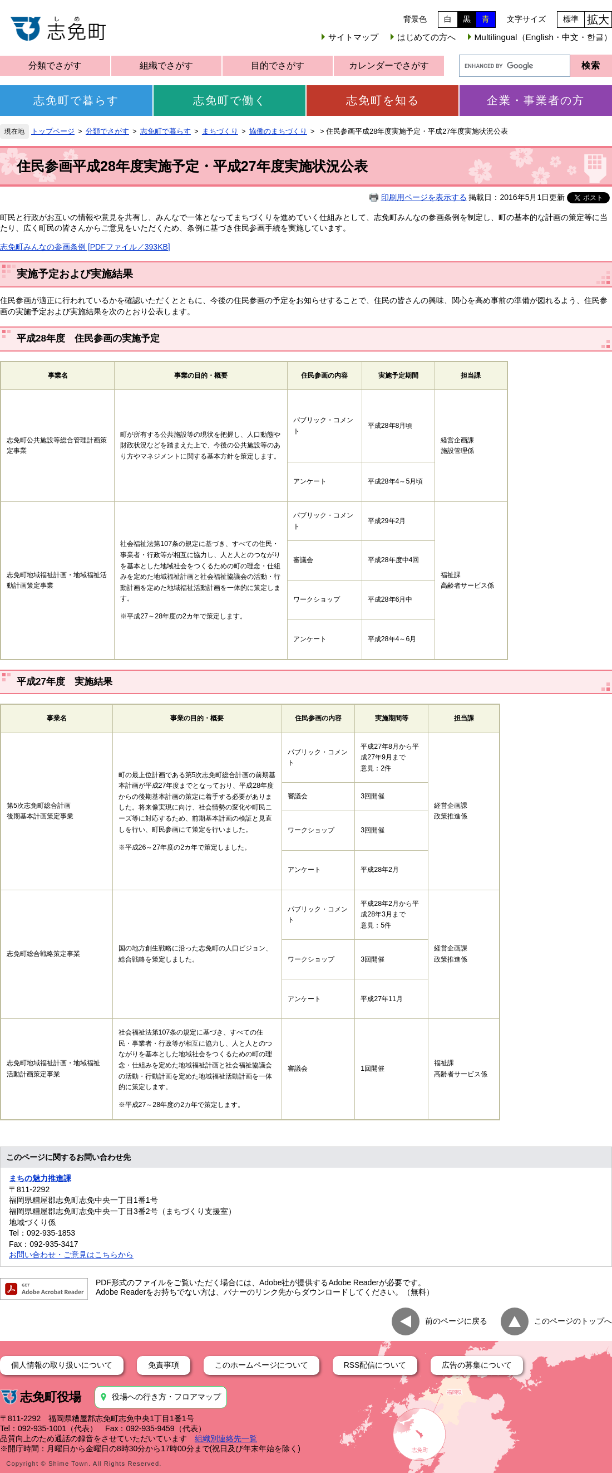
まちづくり (220, 131)
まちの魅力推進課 (40, 1178)
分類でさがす (55, 65)
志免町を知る (382, 100)
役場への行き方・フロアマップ (166, 1396)
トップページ (53, 131)
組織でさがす (166, 65)
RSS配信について (375, 1364)
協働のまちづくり (278, 131)
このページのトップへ (573, 1320)
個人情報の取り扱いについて (61, 1364)
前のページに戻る (456, 1320)
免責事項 (163, 1364)
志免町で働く (229, 100)
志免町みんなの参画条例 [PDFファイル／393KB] (85, 246)
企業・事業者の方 (536, 100)
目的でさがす (277, 65)
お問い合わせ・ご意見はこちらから (71, 1254)
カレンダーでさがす (389, 65)
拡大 (598, 19)
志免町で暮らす (76, 100)
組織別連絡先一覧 (226, 1438)
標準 (571, 18)
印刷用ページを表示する (424, 197)
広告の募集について (477, 1364)
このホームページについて (261, 1364)
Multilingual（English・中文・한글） (543, 37)
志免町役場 (50, 1397)
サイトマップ (353, 37)
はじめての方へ (426, 37)
